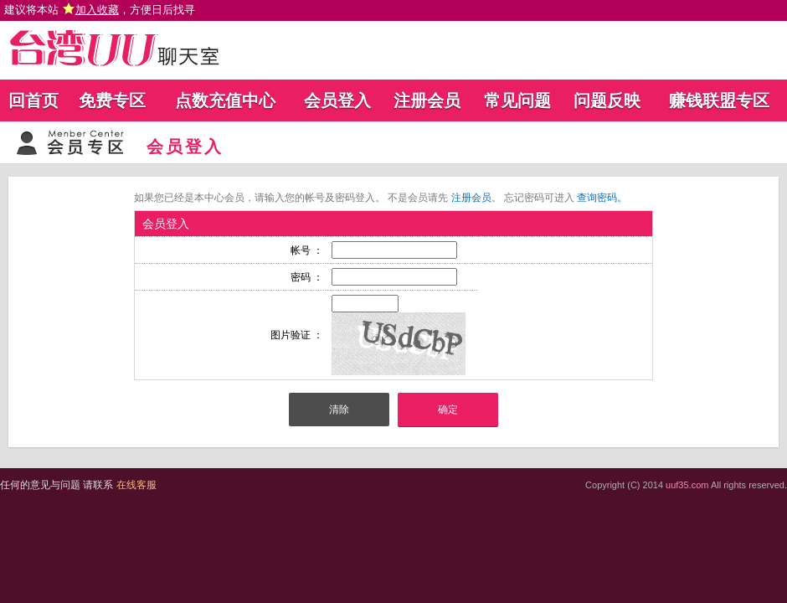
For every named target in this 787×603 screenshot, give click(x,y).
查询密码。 (602, 198)
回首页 (33, 100)
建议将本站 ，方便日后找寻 (99, 9)
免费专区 (112, 100)
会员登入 (337, 100)
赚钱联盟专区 (719, 100)
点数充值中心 (225, 100)
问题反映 (607, 100)
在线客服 (136, 485)
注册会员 (427, 100)
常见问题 (517, 100)
